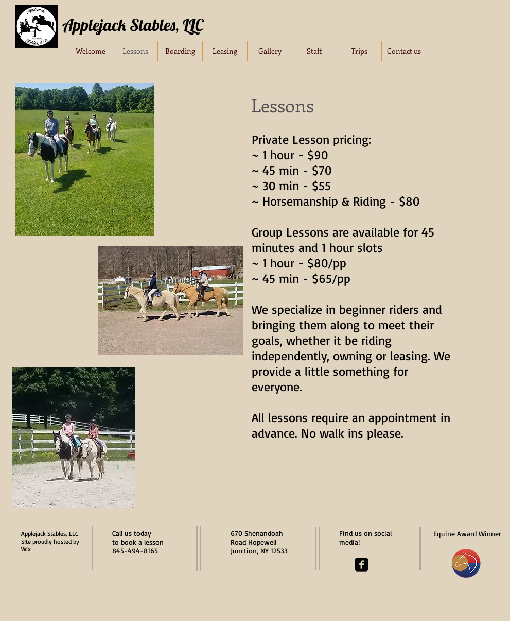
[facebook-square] (361, 565)
